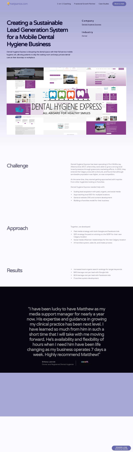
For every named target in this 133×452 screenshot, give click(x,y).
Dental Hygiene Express (91, 25)
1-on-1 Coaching (64, 4)
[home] (17, 3)
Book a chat (119, 4)
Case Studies (104, 4)
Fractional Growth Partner (84, 4)
